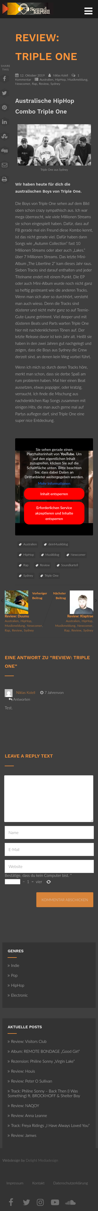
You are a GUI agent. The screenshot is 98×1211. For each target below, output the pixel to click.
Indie (13, 965)
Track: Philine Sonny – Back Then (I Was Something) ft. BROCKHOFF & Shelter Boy (44, 1093)
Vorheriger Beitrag (27, 604)
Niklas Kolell (25, 692)
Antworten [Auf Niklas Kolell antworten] (21, 699)
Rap (34, 84)
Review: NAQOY (23, 1105)
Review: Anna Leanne (27, 1115)
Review (44, 84)
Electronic (18, 995)
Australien (46, 79)
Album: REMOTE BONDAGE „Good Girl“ (44, 1051)
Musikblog (52, 555)
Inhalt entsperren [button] (54, 494)
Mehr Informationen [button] (54, 483)
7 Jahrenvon (52, 692)
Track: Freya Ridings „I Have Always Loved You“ (49, 1125)
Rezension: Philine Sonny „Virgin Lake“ (41, 1061)
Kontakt (38, 1183)
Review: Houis (21, 1071)
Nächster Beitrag (71, 604)
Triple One (52, 575)
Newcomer (22, 84)
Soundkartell (69, 565)
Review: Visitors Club (27, 1041)
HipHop (60, 79)
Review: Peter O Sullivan (30, 1081)
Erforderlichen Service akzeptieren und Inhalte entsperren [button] (54, 513)
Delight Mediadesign (42, 1160)
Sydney (55, 84)
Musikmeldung (77, 79)
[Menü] (88, 10)
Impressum (14, 1183)
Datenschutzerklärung (70, 1183)
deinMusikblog (58, 544)
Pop (13, 975)
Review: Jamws (22, 1135)
